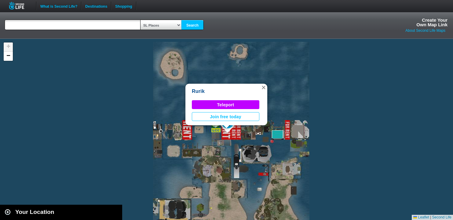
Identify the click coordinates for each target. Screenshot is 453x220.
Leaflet (421, 217)
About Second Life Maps (425, 30)
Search (192, 25)
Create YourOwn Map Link (432, 22)
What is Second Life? (58, 5)
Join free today (225, 116)
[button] (263, 87)
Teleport (225, 104)
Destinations (96, 5)
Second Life (20, 6)
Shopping (123, 5)
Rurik (198, 91)
